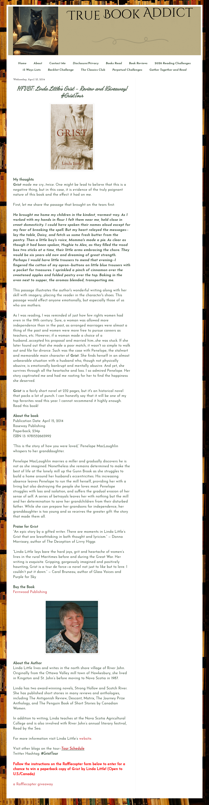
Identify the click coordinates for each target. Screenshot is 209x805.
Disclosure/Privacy (86, 63)
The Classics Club (93, 70)
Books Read (114, 63)
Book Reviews (138, 63)
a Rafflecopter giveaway (33, 784)
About (38, 63)
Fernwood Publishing (30, 592)
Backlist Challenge (61, 70)
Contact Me (57, 63)
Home (22, 63)
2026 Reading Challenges (173, 63)
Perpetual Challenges (127, 70)
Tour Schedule (72, 749)
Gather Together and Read (167, 70)
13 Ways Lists (32, 70)
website (85, 739)
